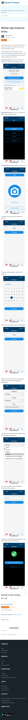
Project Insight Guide (19, 10)
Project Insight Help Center (7, 10)
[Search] (14, 15)
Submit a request (17, 614)
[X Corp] (4, 598)
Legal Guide (4, 686)
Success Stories (5, 665)
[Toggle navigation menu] (25, 2)
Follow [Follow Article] (4, 40)
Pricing (3, 661)
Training (3, 673)
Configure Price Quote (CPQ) (8, 677)
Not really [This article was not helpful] (13, 607)
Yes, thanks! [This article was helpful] (5, 607)
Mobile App (3, 12)
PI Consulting (4, 675)
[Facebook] (2, 598)
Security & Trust (5, 690)
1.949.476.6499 (5, 700)
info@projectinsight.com (8, 702)
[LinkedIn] (6, 598)
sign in (5, 634)
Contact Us (4, 652)
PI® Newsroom (5, 650)
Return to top (5, 619)
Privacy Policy (4, 688)
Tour (2, 663)
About (2, 648)
